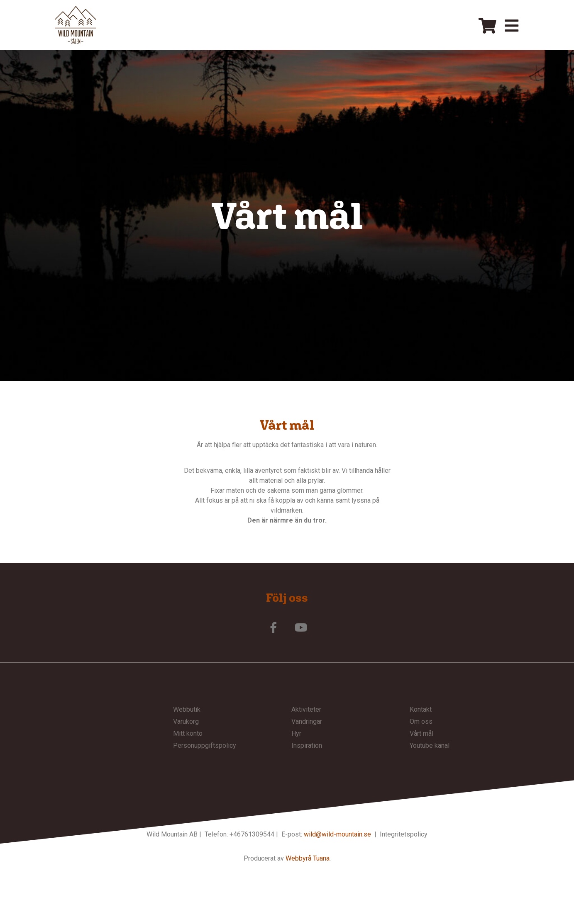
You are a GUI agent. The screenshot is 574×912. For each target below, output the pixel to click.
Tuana (321, 859)
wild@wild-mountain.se (337, 835)
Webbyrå (298, 859)
